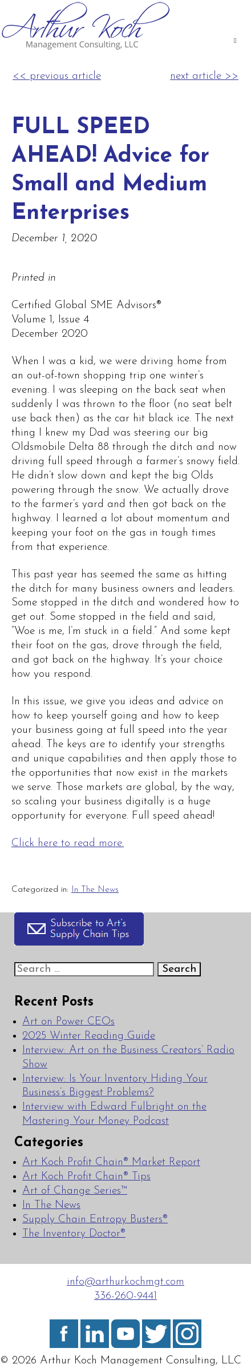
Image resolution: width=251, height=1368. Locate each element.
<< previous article (57, 76)
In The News (95, 889)
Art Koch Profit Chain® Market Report (111, 1162)
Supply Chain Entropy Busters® (95, 1219)
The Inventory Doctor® (74, 1234)
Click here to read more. (67, 843)
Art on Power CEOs (68, 1021)
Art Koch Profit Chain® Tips (86, 1176)
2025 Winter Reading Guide (88, 1036)
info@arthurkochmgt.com (125, 1282)
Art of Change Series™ (74, 1191)
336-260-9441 (125, 1296)
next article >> (204, 76)
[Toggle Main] (235, 42)
